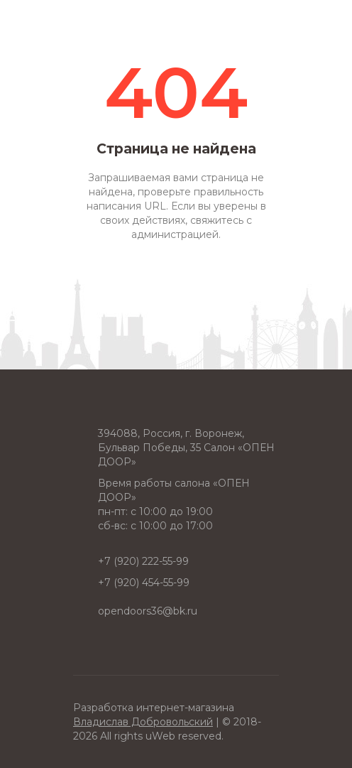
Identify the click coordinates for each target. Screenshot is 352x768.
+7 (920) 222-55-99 (143, 561)
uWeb (160, 736)
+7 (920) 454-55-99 (143, 582)
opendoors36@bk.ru (147, 611)
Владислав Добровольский (143, 721)
